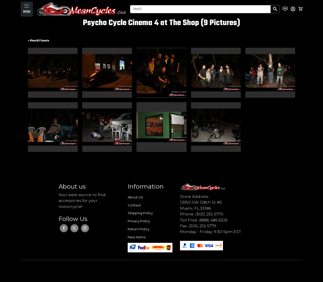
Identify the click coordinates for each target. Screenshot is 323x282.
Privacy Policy (139, 221)
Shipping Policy (140, 213)
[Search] (200, 9)
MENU (26, 12)
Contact (134, 205)
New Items (137, 237)
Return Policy (138, 229)
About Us (135, 197)
